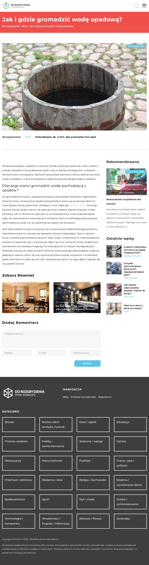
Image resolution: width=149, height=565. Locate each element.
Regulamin (105, 397)
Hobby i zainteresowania (53, 444)
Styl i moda (86, 499)
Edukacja (123, 422)
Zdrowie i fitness (90, 518)
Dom (28, 137)
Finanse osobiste (16, 441)
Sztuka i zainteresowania (128, 502)
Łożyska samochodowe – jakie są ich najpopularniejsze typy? (134, 269)
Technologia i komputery (14, 521)
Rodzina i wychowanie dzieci (129, 482)
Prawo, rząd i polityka (125, 463)
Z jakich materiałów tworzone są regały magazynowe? (135, 250)
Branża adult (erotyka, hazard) (53, 425)
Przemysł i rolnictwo (18, 480)
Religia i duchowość (92, 480)
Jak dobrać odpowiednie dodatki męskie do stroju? (134, 289)
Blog (66, 397)
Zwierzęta (123, 518)
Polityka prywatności (83, 397)
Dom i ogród (87, 422)
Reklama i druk (52, 480)
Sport (45, 499)
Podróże (84, 460)
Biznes (9, 422)
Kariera (121, 441)
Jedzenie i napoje (91, 441)
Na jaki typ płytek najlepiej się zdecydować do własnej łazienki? (76, 308)
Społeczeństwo (15, 499)
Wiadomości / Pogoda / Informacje (56, 521)
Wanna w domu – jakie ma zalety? (134, 307)
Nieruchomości (52, 460)
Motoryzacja (13, 460)
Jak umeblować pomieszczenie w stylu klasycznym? (25, 308)
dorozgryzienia (11, 137)
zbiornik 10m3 (77, 205)
